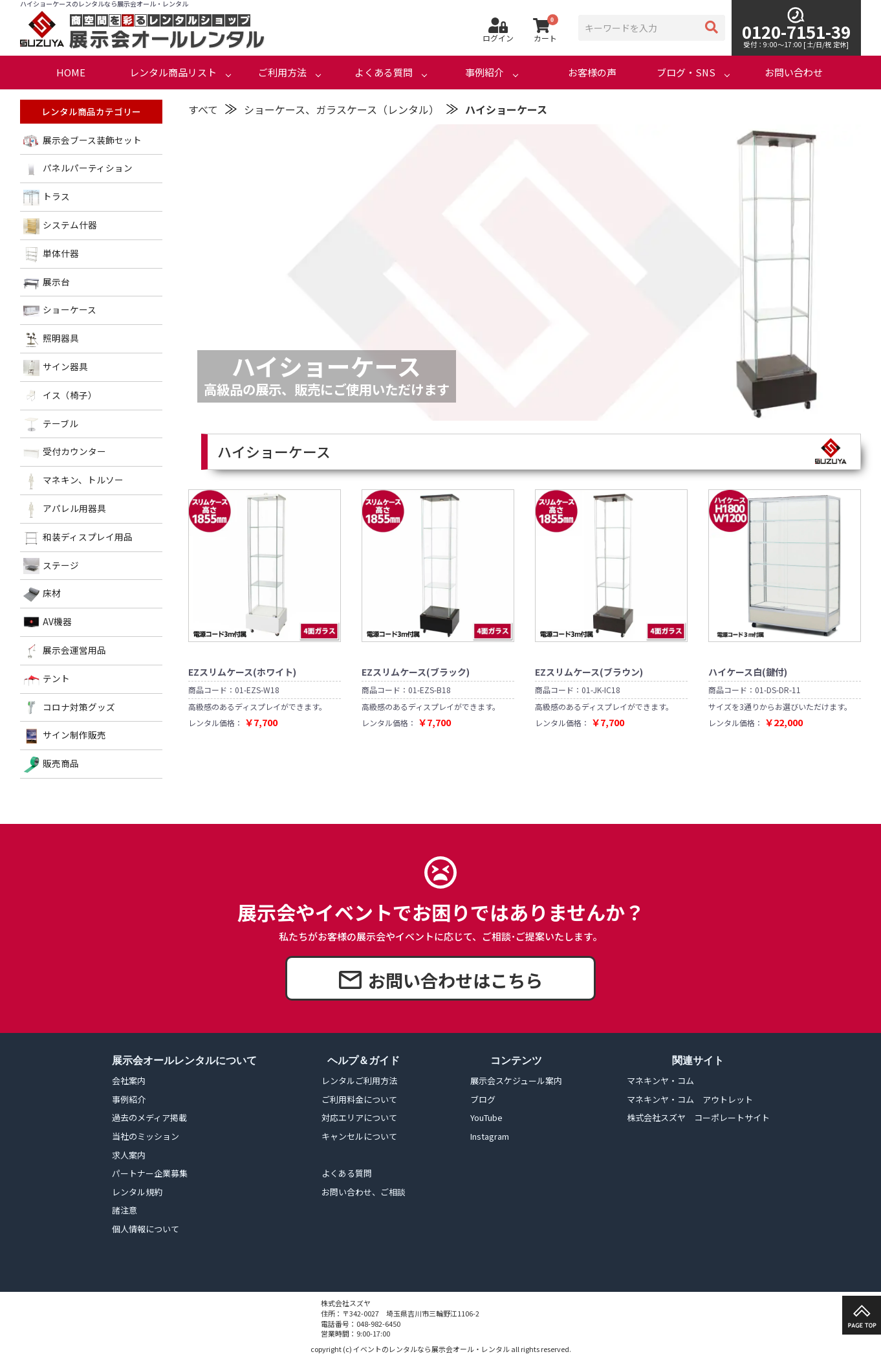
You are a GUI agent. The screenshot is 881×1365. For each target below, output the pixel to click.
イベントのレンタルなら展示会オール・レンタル (431, 1349)
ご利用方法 (282, 72)
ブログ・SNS (686, 72)
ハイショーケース (506, 109)
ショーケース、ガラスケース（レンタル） (341, 109)
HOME (70, 72)
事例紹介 (484, 72)
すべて (203, 109)
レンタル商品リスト (173, 72)
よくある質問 (383, 72)
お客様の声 (592, 72)
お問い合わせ (794, 72)
